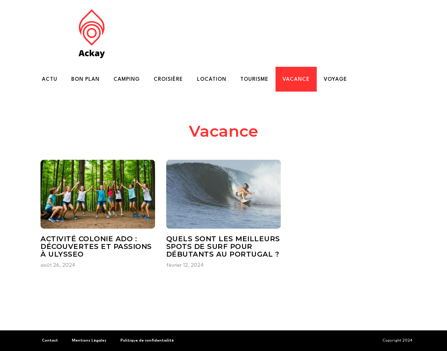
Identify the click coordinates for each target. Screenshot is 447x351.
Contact (50, 341)
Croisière (168, 79)
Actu (49, 79)
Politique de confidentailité (147, 341)
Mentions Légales (89, 341)
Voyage (335, 79)
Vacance (296, 79)
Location (211, 79)
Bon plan (85, 79)
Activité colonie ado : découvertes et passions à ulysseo (96, 246)
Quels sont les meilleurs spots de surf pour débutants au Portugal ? (223, 246)
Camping (126, 79)
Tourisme (254, 79)
